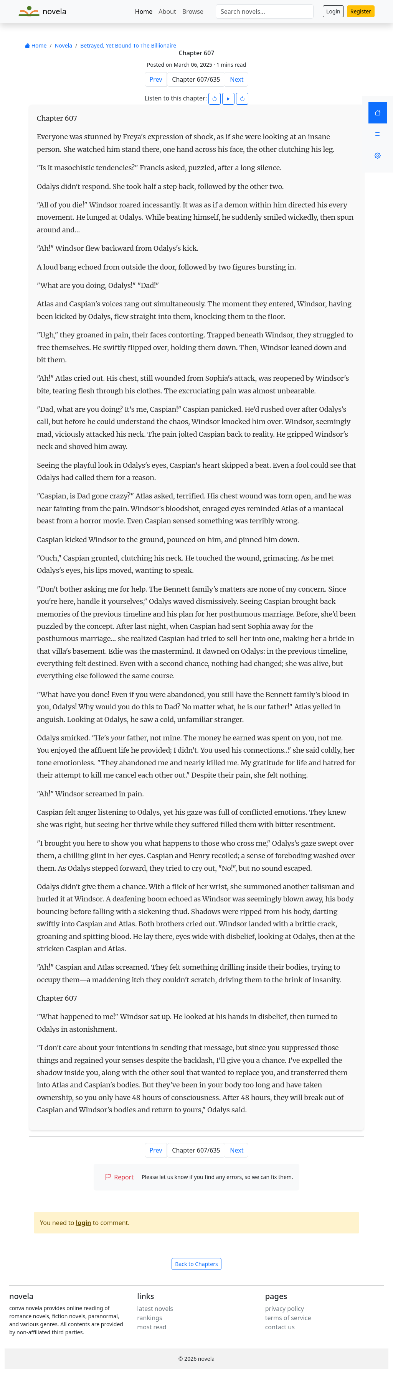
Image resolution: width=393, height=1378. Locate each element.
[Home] (377, 112)
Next (236, 79)
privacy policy (284, 1308)
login (83, 1222)
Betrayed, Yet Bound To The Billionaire (128, 45)
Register (360, 11)
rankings (149, 1318)
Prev (156, 79)
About (167, 11)
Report (119, 1177)
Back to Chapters (196, 1264)
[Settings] (377, 155)
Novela (63, 45)
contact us (280, 1327)
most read (151, 1327)
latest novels (155, 1308)
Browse (192, 11)
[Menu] (377, 134)
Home (144, 11)
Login (333, 11)
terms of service (288, 1318)
